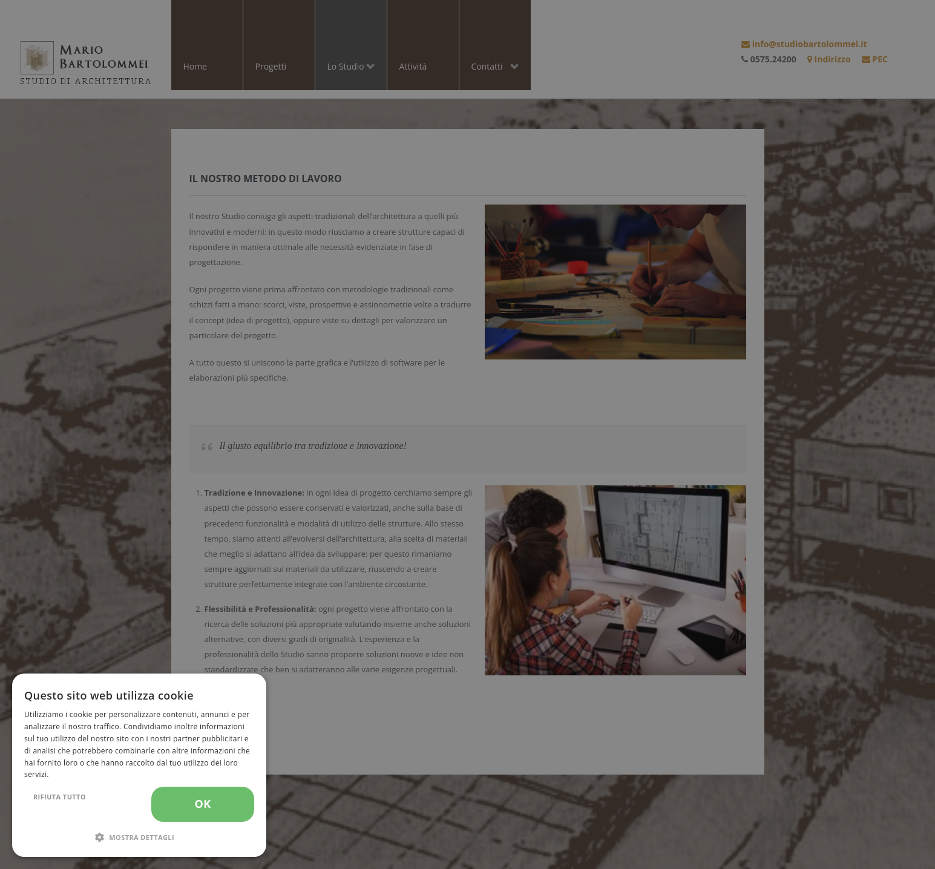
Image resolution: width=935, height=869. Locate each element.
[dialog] (139, 765)
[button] (139, 837)
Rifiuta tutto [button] (59, 796)
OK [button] (202, 803)
